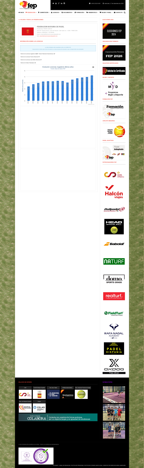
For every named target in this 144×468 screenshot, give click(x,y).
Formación (79, 12)
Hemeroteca (91, 12)
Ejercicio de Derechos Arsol (111, 465)
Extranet (55, 465)
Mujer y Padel (105, 12)
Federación (30, 12)
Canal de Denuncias (64, 465)
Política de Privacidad (77, 465)
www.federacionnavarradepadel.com (49, 36)
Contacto (118, 12)
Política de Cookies (89, 465)
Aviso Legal (99, 465)
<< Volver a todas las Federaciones (30, 19)
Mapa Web (123, 465)
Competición (43, 12)
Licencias (55, 12)
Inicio (21, 12)
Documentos (67, 12)
